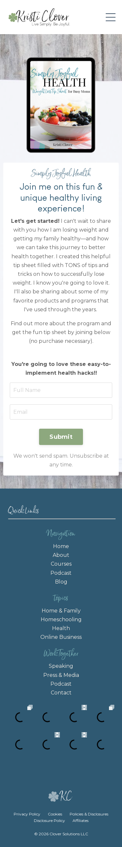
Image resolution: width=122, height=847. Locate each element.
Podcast (61, 573)
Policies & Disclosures (89, 814)
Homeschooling (61, 619)
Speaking (61, 666)
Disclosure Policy (49, 820)
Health (61, 628)
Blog (61, 582)
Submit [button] (61, 436)
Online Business (61, 637)
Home (61, 546)
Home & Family (61, 611)
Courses (61, 564)
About (61, 555)
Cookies (55, 814)
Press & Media (61, 675)
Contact (61, 693)
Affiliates (80, 820)
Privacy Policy (27, 814)
